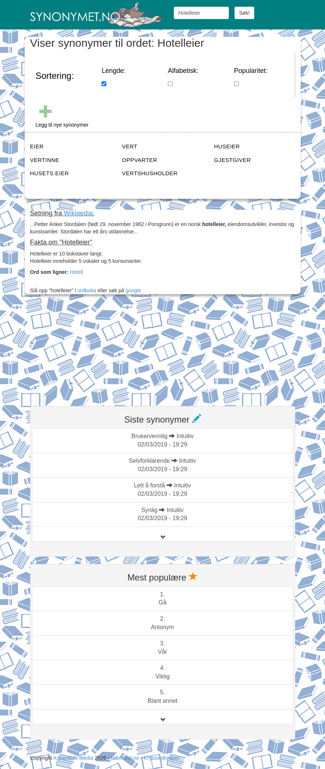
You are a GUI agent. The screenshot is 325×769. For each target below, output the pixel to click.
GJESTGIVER (232, 160)
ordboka (86, 290)
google (133, 290)
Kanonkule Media (74, 758)
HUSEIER (227, 146)
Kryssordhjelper (161, 758)
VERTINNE (45, 160)
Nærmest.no (125, 758)
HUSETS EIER (49, 173)
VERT (130, 146)
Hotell (76, 272)
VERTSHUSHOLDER (150, 173)
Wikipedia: (79, 213)
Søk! (244, 13)
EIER (37, 146)
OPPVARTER (140, 160)
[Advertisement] (85, 351)
